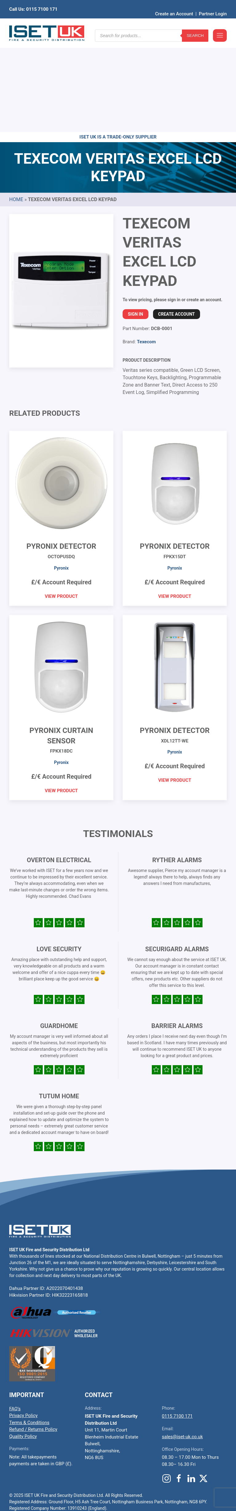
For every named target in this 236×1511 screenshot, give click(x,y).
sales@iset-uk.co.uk (182, 1341)
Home (16, 104)
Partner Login (213, 4)
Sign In (135, 218)
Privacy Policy (23, 1320)
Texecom (146, 246)
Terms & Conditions (29, 1327)
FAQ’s (15, 1313)
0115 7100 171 (177, 1321)
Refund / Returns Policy (33, 1334)
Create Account (176, 218)
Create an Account (174, 4)
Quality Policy (23, 1341)
